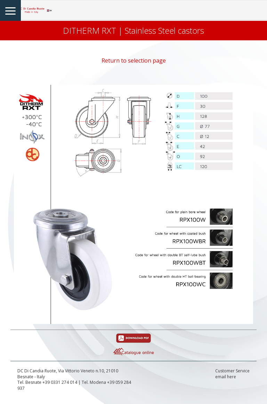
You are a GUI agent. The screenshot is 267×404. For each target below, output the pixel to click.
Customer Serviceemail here (232, 374)
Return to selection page (134, 60)
